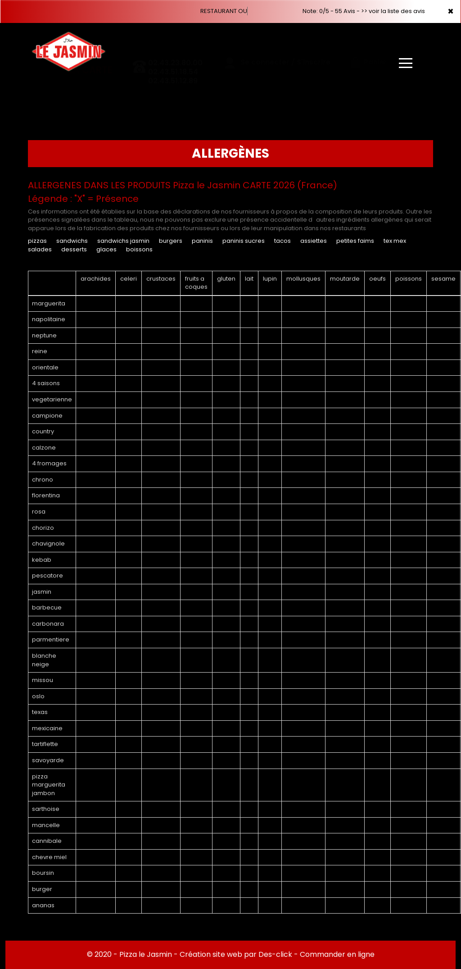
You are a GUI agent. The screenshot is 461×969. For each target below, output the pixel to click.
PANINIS (202, 241)
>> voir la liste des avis (393, 11)
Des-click (275, 954)
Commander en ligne (337, 954)
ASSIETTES (313, 241)
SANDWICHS (72, 241)
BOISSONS (139, 249)
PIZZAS (37, 241)
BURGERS (171, 241)
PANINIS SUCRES (243, 241)
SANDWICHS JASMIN (123, 241)
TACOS (282, 241)
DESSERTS (74, 249)
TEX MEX (395, 241)
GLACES (106, 249)
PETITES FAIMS (355, 241)
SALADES (40, 249)
